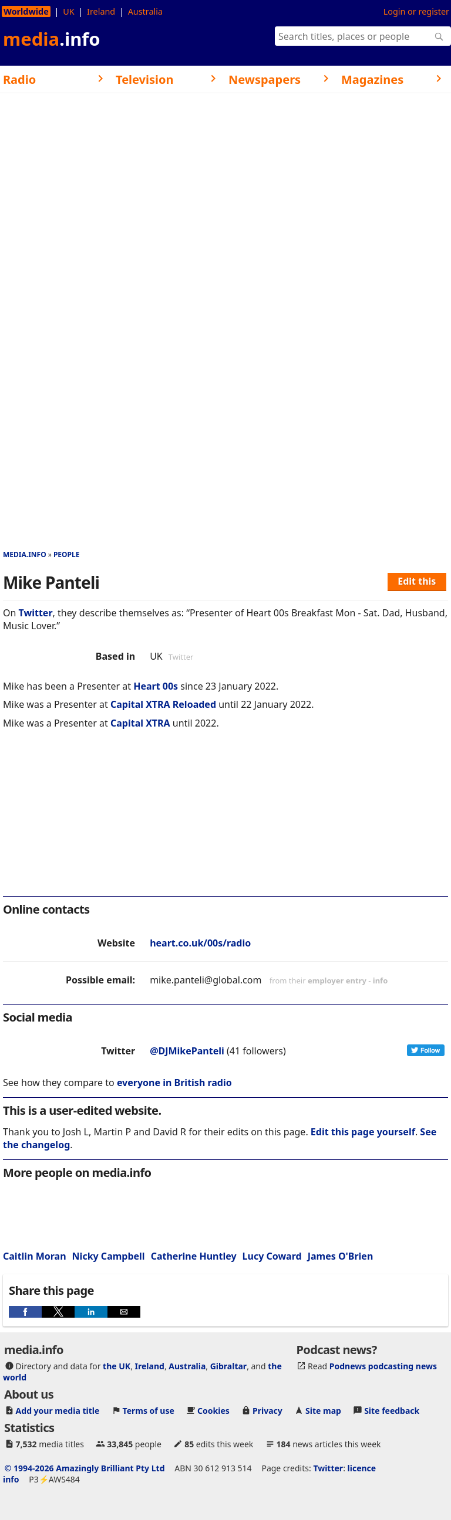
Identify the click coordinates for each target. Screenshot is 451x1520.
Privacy (267, 1410)
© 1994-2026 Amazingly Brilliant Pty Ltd (85, 1468)
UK (68, 11)
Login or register (416, 11)
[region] (225, 820)
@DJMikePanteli (187, 1050)
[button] (25, 1312)
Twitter (36, 612)
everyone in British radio (174, 1082)
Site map (323, 1410)
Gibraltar (228, 1366)
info (380, 980)
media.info (24, 554)
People (66, 554)
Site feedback (391, 1410)
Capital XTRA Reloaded (163, 704)
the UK (116, 1366)
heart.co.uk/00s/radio (200, 943)
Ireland (101, 11)
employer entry (337, 980)
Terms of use (148, 1410)
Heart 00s (155, 686)
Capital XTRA (140, 723)
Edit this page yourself (363, 1131)
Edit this (417, 581)
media (51, 38)
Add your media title (58, 1410)
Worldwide (26, 11)
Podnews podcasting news (383, 1366)
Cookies (213, 1410)
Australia (145, 11)
